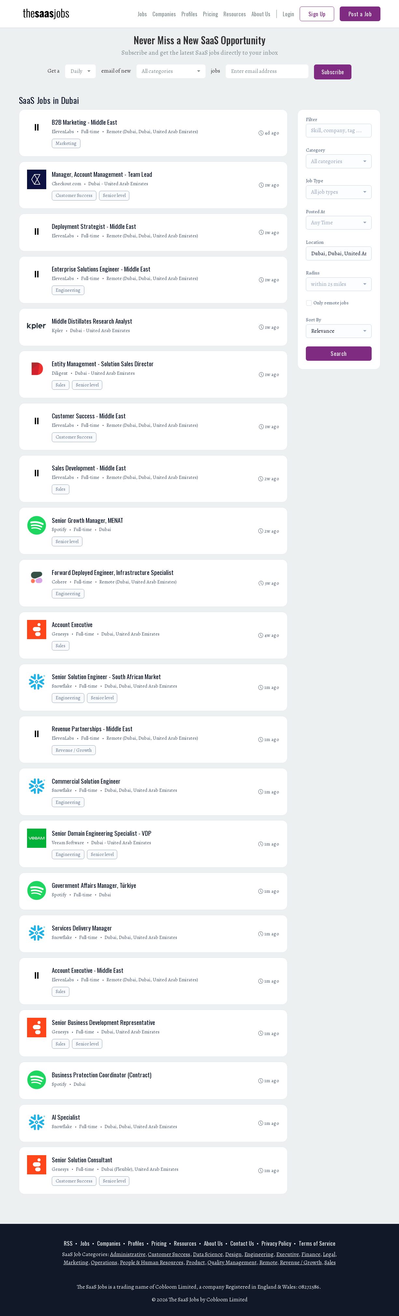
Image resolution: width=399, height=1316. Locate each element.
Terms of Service (317, 1243)
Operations (104, 1262)
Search (339, 353)
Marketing (66, 143)
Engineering (68, 292)
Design (233, 1254)
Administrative (127, 1254)
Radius (313, 273)
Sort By (313, 319)
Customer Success (74, 196)
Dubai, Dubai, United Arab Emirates (141, 694)
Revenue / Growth (74, 758)
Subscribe (332, 72)
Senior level (114, 196)
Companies (164, 14)
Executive (287, 1254)
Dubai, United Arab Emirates (131, 641)
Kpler (58, 333)
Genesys (60, 641)
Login (288, 14)
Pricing (210, 14)
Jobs (142, 14)
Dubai (106, 535)
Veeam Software (68, 852)
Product (195, 1262)
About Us (260, 14)
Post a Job (360, 14)
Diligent (60, 376)
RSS (68, 1243)
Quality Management (232, 1262)
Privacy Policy (276, 1243)
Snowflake (62, 694)
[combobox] (80, 71)
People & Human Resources (151, 1262)
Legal (329, 1254)
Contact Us (242, 1243)
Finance (310, 1254)
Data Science (207, 1254)
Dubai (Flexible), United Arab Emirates (140, 1184)
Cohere (59, 588)
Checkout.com (67, 184)
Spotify (59, 535)
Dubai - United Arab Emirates (119, 184)
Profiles (189, 14)
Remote (268, 1262)
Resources (234, 14)
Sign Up (317, 14)
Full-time (91, 132)
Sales (61, 388)
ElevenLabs (63, 132)
